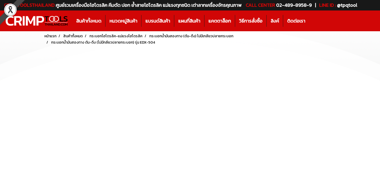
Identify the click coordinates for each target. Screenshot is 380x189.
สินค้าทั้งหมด (88, 20)
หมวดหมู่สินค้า (123, 20)
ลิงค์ (275, 20)
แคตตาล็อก (219, 20)
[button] (314, 21)
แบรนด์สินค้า (157, 20)
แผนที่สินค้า (189, 20)
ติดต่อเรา (296, 20)
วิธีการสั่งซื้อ (250, 20)
